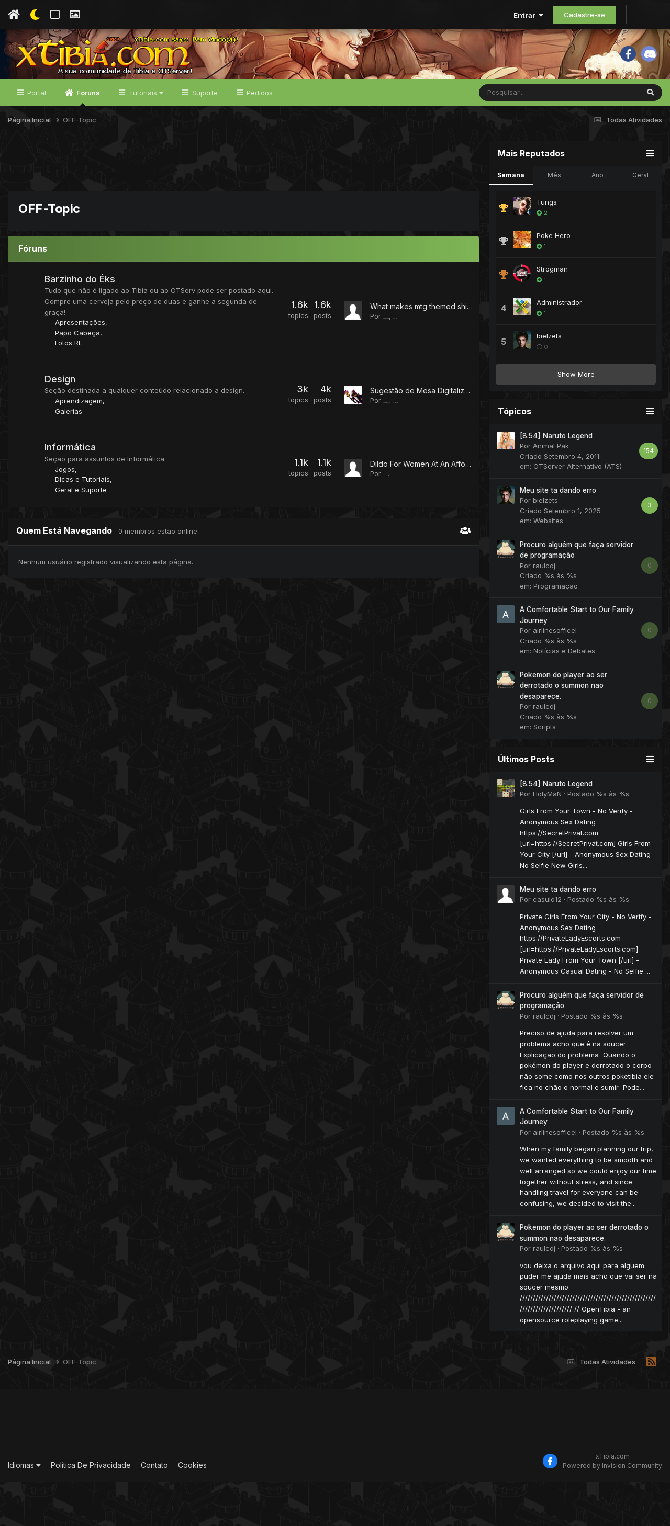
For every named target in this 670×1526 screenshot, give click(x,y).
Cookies (192, 1509)
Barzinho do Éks (84, 323)
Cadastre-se (584, 14)
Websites (548, 565)
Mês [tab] (554, 219)
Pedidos (258, 137)
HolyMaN (547, 838)
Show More (576, 418)
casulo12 (547, 944)
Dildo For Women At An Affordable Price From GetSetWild (469, 518)
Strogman (552, 313)
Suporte (204, 137)
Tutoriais (145, 137)
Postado (598, 838)
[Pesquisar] (531, 137)
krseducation (404, 365)
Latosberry (400, 455)
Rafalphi (396, 528)
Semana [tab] (510, 219)
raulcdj (544, 610)
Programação (555, 630)
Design (64, 434)
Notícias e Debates (564, 696)
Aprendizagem (83, 456)
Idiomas (24, 1509)
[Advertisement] (243, 208)
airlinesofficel (555, 675)
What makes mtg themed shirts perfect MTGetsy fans (461, 355)
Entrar (528, 15)
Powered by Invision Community (612, 1510)
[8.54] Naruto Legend (556, 480)
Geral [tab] (640, 219)
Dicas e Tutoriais (86, 534)
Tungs (547, 246)
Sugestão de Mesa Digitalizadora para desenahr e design (470, 444)
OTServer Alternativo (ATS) (577, 511)
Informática (74, 502)
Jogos (69, 524)
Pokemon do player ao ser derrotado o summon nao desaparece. (563, 730)
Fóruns (87, 142)
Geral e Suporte (85, 544)
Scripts (544, 771)
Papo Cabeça (81, 388)
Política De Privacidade (91, 1509)
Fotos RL (72, 398)
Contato (154, 1509)
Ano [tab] (597, 219)
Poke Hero (554, 280)
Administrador (559, 347)
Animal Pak (551, 491)
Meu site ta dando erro (558, 534)
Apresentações (84, 378)
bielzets (549, 380)
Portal (35, 137)
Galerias (72, 466)
